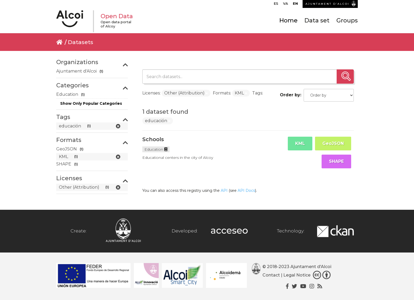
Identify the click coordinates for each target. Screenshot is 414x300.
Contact (271, 275)
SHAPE (336, 161)
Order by (290, 94)
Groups (347, 20)
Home (288, 20)
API (224, 190)
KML (300, 143)
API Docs (246, 190)
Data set (317, 20)
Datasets (80, 42)
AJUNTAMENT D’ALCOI (327, 4)
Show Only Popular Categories (91, 103)
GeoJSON (333, 143)
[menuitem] (276, 5)
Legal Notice (296, 275)
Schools (153, 139)
